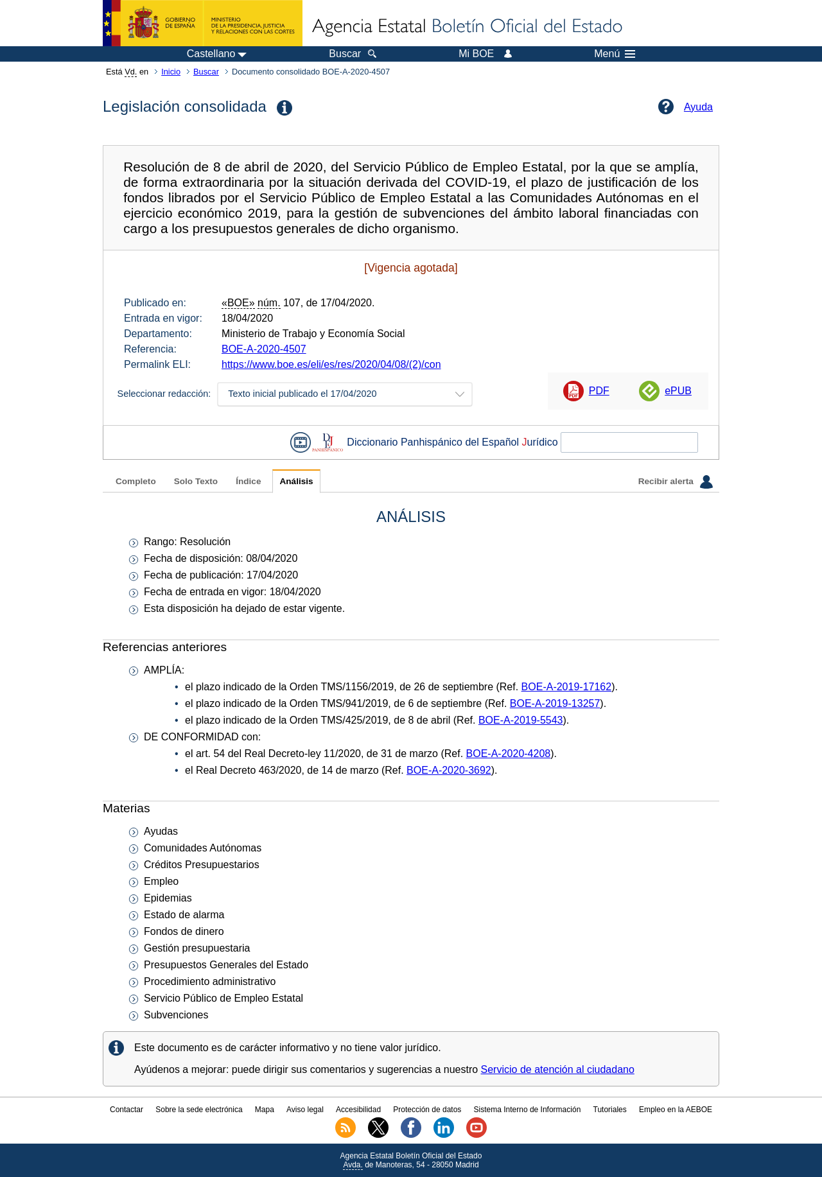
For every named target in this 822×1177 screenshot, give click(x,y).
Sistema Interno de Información (527, 1109)
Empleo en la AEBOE (675, 1109)
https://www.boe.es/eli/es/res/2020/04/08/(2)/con (331, 364)
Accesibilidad (358, 1109)
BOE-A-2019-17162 (566, 686)
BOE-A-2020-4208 (508, 753)
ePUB (678, 390)
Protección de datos (427, 1109)
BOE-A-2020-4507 (264, 349)
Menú (614, 54)
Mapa (264, 1109)
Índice (248, 481)
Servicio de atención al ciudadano (557, 1069)
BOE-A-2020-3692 (449, 770)
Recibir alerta (675, 481)
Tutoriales (610, 1109)
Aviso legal (305, 1109)
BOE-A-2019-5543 (520, 720)
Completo (136, 481)
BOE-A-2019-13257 (555, 703)
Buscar (206, 71)
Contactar (126, 1109)
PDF (599, 390)
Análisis (296, 481)
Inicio (170, 71)
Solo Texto (196, 481)
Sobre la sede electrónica (198, 1109)
